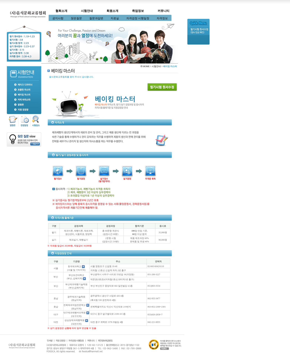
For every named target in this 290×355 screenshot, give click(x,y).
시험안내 (87, 10)
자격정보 (162, 18)
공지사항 (57, 18)
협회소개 (61, 10)
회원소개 (112, 10)
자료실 (115, 18)
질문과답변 (96, 18)
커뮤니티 (163, 10)
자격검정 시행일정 (137, 18)
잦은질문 (76, 18)
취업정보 (138, 10)
